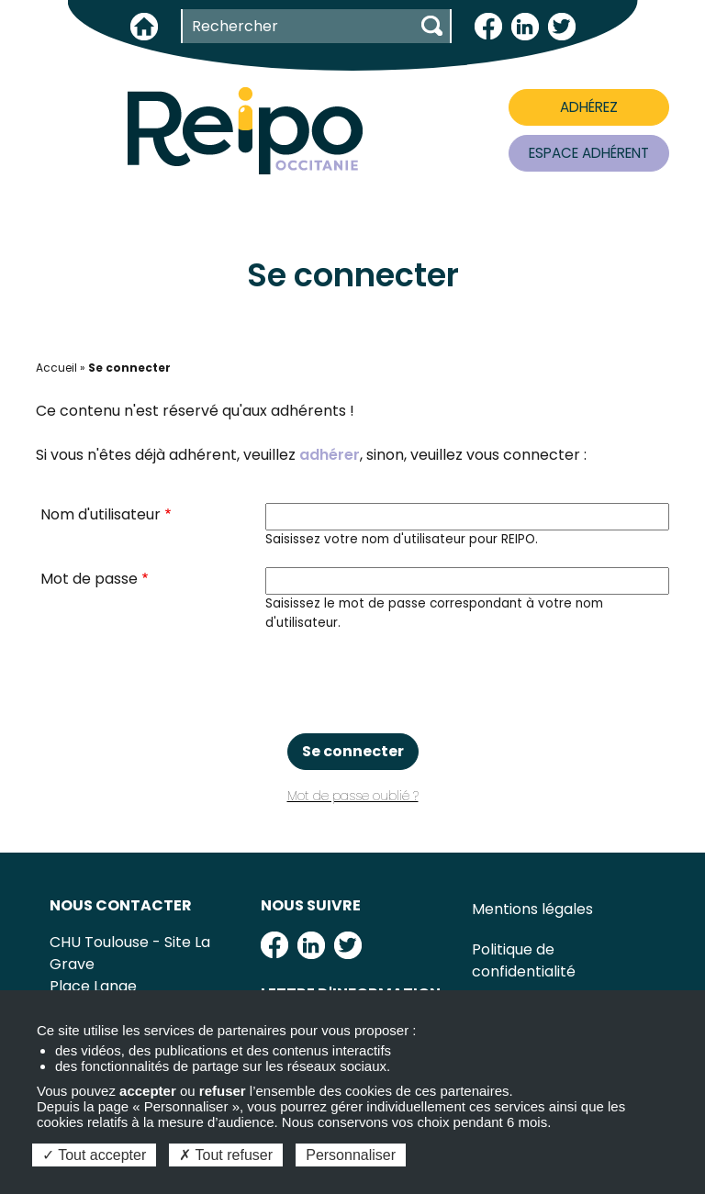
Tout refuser (226, 1155)
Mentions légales (532, 909)
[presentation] (352, 683)
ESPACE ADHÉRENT (589, 152)
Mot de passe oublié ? (353, 796)
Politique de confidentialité (524, 960)
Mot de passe (89, 578)
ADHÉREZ (589, 107)
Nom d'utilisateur (100, 514)
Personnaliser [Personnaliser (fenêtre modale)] (351, 1155)
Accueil (56, 367)
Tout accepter (94, 1155)
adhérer (329, 454)
